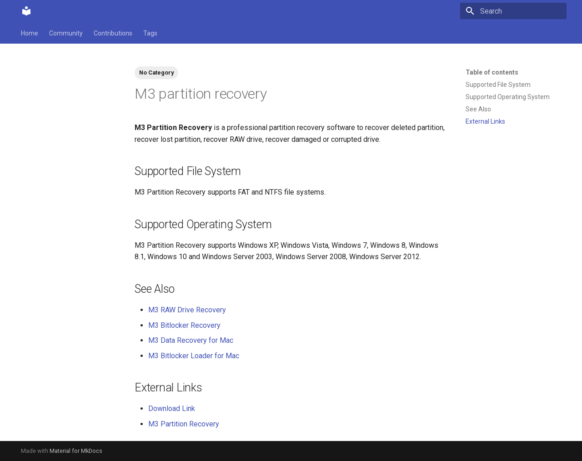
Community (66, 33)
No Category (156, 72)
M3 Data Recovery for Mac (190, 340)
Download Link (171, 408)
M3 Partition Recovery (183, 424)
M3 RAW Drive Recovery (187, 310)
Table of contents (492, 72)
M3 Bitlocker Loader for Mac (193, 355)
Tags (150, 33)
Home (29, 33)
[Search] (513, 11)
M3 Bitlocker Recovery (184, 325)
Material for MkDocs (76, 450)
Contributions (113, 33)
